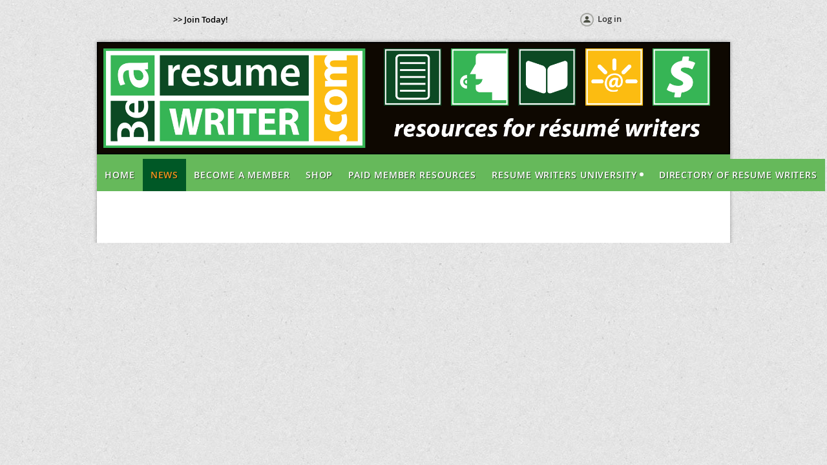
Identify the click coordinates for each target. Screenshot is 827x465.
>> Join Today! (200, 19)
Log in (610, 19)
